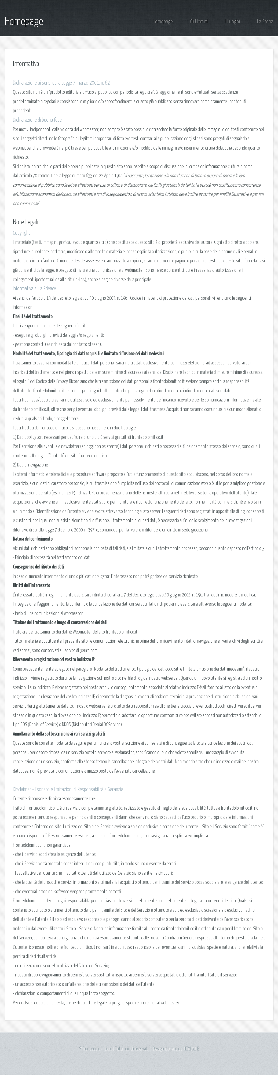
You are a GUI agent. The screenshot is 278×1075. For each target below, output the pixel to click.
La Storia (265, 21)
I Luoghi (232, 21)
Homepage (24, 22)
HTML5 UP (191, 1049)
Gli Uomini (199, 21)
